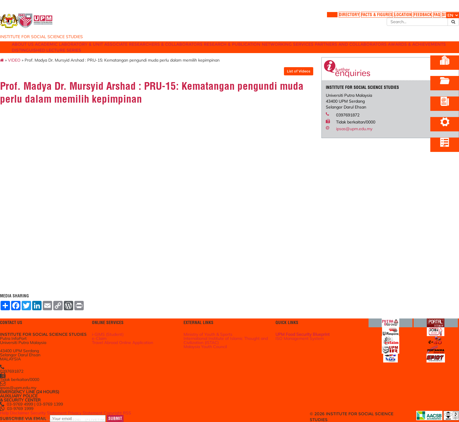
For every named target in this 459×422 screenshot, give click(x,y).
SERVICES (353, 50)
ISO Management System (294, 329)
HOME (285, 17)
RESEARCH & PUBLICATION (273, 50)
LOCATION (361, 17)
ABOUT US (48, 50)
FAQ (400, 17)
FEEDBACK (383, 17)
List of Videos (285, 80)
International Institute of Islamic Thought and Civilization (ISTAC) (229, 331)
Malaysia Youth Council (213, 339)
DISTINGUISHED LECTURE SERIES (212, 56)
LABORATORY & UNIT (114, 50)
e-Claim (122, 329)
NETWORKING (322, 50)
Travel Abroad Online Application (144, 335)
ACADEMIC (75, 50)
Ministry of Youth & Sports (216, 323)
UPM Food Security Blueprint (297, 323)
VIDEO (47, 69)
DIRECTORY (304, 17)
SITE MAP (416, 17)
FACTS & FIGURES (333, 17)
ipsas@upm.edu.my (341, 138)
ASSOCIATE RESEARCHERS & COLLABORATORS (191, 50)
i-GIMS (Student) (130, 323)
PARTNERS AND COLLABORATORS (73, 56)
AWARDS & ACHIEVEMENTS (143, 56)
